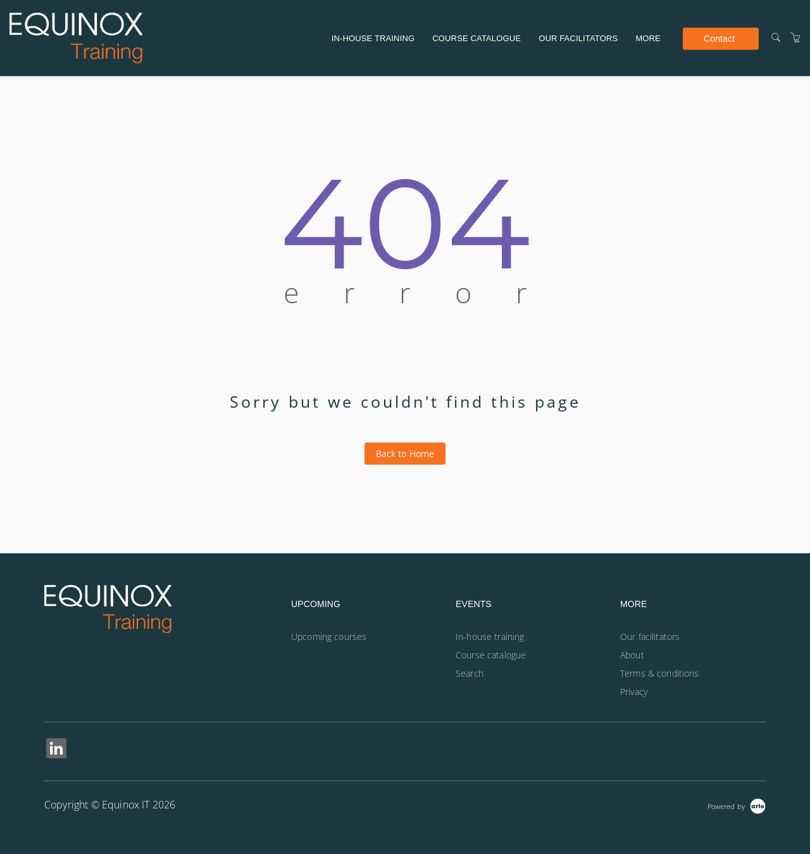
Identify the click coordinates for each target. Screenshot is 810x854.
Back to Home (405, 454)
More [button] (648, 38)
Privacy (633, 692)
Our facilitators (578, 38)
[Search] (776, 38)
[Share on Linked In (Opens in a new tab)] (56, 750)
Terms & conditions (659, 673)
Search (469, 673)
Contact (719, 38)
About (632, 655)
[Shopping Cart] (795, 38)
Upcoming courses (328, 637)
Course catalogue (476, 38)
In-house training (373, 38)
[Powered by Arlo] (736, 805)
